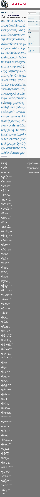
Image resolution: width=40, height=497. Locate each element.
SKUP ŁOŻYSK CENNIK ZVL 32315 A (6, 354)
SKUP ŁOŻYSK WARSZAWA (5, 452)
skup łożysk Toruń (15, 131)
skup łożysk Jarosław (5, 54)
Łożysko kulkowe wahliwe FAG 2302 (6, 250)
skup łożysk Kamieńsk (16, 56)
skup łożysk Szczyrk (3, 128)
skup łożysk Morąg (22, 83)
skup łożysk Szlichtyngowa (20, 128)
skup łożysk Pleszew (17, 98)
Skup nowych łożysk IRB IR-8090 (6, 463)
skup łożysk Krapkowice (15, 66)
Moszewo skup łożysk (5, 276)
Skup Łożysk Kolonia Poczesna (6, 371)
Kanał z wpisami (31, 49)
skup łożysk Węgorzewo (20, 137)
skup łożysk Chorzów (12, 35)
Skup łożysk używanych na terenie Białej (7, 409)
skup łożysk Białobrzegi (9, 24)
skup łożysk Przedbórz (6, 103)
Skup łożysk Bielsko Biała (5, 332)
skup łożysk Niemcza (3, 87)
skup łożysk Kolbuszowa (11, 62)
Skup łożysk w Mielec (4, 444)
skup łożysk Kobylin (19, 61)
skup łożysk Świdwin (5, 125)
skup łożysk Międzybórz (12, 79)
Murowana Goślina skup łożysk (6, 281)
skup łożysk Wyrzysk (14, 144)
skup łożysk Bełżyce (3, 24)
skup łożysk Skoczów (10, 116)
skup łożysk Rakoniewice (12, 108)
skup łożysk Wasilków (8, 137)
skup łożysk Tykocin (16, 134)
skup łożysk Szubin (13, 129)
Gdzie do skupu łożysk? (5, 215)
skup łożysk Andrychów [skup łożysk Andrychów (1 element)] (35, 163)
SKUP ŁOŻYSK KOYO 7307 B (5, 373)
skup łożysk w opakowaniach (5, 449)
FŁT (7, 20)
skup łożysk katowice (5, 58)
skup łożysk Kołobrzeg (9, 63)
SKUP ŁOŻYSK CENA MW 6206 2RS (6, 340)
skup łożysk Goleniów (20, 48)
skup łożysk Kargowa (9, 57)
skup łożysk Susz (3, 124)
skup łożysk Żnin (21, 151)
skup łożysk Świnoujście (20, 126)
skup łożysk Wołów (23, 142)
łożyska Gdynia (4, 243)
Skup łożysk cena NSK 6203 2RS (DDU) (7, 341)
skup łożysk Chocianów (9, 33)
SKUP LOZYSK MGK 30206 (5, 324)
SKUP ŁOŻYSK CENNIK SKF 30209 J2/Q (7, 348)
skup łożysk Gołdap (19, 49)
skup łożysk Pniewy (11, 99)
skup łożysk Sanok (13, 112)
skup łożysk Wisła (16, 140)
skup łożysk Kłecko (12, 60)
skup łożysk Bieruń (18, 25)
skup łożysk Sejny (6, 113)
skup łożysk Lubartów (19, 72)
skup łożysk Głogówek (17, 46)
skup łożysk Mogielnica (6, 83)
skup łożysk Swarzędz (13, 124)
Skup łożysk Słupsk (4, 402)
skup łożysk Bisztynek (22, 26)
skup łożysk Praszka (11, 101)
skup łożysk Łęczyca (7, 76)
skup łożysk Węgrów (8, 138)
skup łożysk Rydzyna (21, 110)
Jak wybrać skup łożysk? (5, 229)
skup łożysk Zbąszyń (19, 148)
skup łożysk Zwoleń (17, 152)
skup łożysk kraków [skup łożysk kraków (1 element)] (32, 168)
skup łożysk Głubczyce (4, 47)
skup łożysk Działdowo (22, 43)
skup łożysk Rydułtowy (16, 110)
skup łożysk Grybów (6, 51)
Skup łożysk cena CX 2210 (5, 335)
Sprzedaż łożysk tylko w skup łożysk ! (7, 469)
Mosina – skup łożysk (5, 275)
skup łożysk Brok (18, 29)
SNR (3, 21)
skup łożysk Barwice (12, 23)
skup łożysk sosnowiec (15, 119)
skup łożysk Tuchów (21, 132)
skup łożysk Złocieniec (14, 150)
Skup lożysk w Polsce (4, 329)
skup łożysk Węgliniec (14, 137)
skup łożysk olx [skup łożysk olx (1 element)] (35, 168)
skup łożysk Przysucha (12, 104)
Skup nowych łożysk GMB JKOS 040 (6, 462)
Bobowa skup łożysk (4, 170)
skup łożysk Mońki (17, 83)
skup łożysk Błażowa (15, 27)
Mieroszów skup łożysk (5, 264)
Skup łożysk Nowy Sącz (5, 385)
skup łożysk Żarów (10, 147)
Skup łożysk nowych (4, 386)
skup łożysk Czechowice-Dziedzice (5, 38)
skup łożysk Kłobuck (17, 60)
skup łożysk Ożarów (13, 94)
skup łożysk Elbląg (3, 45)
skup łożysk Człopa (8, 40)
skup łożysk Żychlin (22, 152)
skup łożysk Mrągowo (18, 84)
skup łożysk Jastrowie (21, 54)
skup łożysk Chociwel (15, 33)
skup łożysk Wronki (14, 143)
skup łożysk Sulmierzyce (7, 123)
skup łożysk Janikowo (19, 53)
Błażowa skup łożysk (4, 168)
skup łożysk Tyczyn (11, 134)
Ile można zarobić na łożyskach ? (6, 218)
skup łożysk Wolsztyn (6, 142)
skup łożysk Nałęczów (20, 86)
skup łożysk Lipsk (3, 72)
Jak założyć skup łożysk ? (5, 230)
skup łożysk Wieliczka (17, 139)
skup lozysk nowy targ (14, 21)
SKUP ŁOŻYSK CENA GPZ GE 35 (6, 339)
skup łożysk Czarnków (17, 37)
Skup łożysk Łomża (4, 380)
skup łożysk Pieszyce (11, 97)
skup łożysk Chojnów (18, 34)
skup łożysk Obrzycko (6, 89)
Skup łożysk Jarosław (4, 365)
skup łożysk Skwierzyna (21, 116)
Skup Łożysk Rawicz (4, 399)
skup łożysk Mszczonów (4, 85)
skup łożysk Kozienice (17, 65)
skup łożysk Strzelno (3, 122)
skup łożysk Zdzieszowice (12, 149)
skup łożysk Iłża (23, 52)
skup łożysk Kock (5, 62)
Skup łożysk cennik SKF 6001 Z (6, 349)
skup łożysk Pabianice (6, 95)
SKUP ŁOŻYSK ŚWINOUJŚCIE (5, 405)
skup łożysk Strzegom (17, 121)
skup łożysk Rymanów (7, 111)
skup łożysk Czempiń (18, 38)
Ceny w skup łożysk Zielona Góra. (6, 172)
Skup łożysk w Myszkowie (5, 447)
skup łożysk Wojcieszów (13, 141)
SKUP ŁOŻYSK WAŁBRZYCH (5, 451)
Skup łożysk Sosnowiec (5, 403)
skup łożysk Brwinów (3, 30)
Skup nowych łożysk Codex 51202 (6, 459)
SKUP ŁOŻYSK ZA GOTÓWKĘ (10, 15)
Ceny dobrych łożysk (4, 171)
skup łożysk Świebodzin (18, 125)
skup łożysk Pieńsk (6, 97)
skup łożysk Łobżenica (23, 76)
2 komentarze (9, 155)
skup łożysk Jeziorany (8, 55)
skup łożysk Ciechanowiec (13, 36)
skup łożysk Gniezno (3, 48)
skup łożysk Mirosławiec (10, 82)
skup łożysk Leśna (5, 70)
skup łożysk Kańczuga (22, 56)
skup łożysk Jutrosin (19, 55)
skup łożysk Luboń (14, 73)
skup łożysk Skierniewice (4, 116)
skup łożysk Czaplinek (6, 37)
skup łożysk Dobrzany (7, 42)
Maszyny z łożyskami (4, 256)
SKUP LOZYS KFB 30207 (5, 321)
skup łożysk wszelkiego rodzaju (8, 144)
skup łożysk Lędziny (8, 69)
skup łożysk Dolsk (12, 42)
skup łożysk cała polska (31, 41)
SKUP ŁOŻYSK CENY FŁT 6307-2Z (6, 355)
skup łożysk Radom (18, 106)
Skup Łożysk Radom (4, 398)
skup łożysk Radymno (6, 107)
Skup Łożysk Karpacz (4, 367)
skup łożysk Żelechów (18, 149)
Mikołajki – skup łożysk (5, 265)
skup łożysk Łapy (21, 74)
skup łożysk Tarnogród (7, 130)
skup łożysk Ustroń (17, 135)
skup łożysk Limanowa (13, 71)
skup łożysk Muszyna (10, 85)
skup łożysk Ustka (12, 135)
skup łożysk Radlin (13, 106)
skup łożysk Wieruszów (4, 140)
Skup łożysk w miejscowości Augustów (7, 442)
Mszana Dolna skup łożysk (5, 279)
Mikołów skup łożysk (4, 266)
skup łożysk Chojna (7, 34)
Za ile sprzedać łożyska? (5, 486)
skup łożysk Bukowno (8, 31)
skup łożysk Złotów (10, 151)
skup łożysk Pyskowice (6, 105)
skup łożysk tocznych (3, 131)
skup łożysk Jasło (11, 54)
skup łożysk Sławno (22, 117)
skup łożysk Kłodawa (23, 60)
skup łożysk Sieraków (5, 114)
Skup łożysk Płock (4, 395)
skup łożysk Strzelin (23, 121)
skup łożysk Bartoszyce (6, 23)
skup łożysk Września (19, 143)
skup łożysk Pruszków (17, 102)
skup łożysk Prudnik (6, 102)
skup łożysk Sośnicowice (9, 119)
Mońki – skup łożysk (4, 271)
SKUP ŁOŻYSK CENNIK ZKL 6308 (6, 353)
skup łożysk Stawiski (18, 120)
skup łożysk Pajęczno (17, 95)
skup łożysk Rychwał (10, 110)
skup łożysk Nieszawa (22, 87)
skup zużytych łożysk (14, 154)
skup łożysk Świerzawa (6, 126)
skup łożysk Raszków (18, 108)
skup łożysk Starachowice (7, 120)
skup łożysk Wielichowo (12, 139)
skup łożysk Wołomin (17, 142)
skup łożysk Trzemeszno (10, 132)
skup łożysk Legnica (20, 69)
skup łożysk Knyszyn (14, 61)
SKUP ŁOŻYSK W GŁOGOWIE (5, 427)
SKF (16, 20)
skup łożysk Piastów (12, 96)
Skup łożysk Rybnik (4, 400)
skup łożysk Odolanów (12, 89)
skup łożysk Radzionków (19, 107)
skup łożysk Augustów (21, 22)
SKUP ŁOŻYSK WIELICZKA (5, 453)
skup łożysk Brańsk (7, 29)
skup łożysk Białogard (15, 24)
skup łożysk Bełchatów (23, 23)
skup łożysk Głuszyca (15, 47)
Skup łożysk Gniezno (4, 363)
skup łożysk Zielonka (8, 150)
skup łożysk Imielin (3, 53)
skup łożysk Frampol (12, 45)
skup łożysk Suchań (14, 122)
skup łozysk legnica (4, 377)
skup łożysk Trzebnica (3, 132)
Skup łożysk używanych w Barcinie (6, 411)
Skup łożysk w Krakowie (5, 431)
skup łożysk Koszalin (6, 65)
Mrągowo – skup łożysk (5, 277)
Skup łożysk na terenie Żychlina (6, 382)
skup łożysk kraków (9, 66)
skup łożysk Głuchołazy (10, 47)
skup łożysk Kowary (11, 65)
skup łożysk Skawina (18, 115)
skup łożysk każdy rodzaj (12, 58)
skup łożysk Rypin (16, 111)
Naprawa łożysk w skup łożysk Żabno (7, 294)
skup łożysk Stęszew (6, 121)
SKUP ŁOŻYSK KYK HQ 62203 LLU (6, 376)
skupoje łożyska (20, 154)
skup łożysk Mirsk (15, 82)
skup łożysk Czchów (22, 37)
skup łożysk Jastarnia (15, 54)
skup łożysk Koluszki (3, 63)
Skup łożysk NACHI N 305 (5, 383)
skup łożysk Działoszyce (4, 44)
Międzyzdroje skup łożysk (5, 261)
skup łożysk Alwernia (3, 22)
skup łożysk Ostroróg (8, 93)
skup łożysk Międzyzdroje (14, 80)
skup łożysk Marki (13, 78)
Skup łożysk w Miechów (5, 436)
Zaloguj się (29, 48)
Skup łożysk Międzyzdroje (5, 381)
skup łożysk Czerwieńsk (12, 39)
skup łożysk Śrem (20, 119)
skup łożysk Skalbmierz (22, 114)
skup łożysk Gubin (21, 51)
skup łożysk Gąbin (23, 45)
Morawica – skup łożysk (5, 273)
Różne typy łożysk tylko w (5, 315)
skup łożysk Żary (15, 147)
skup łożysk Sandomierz (8, 112)
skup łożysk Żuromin (12, 152)
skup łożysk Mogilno (12, 83)
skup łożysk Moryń (7, 84)
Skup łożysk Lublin (4, 379)
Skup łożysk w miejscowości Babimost (7, 443)
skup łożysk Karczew (3, 57)
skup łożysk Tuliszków (7, 133)
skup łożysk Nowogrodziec (12, 88)
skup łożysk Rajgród (6, 108)
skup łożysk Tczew (18, 130)
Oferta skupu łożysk (4, 313)
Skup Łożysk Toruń (4, 407)
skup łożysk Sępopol (11, 113)
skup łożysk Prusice (11, 102)
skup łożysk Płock (22, 98)
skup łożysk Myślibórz (21, 85)
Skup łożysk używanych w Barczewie (6, 412)
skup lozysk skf (20, 21)
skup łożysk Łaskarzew (12, 75)
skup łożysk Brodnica (13, 29)
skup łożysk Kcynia (17, 58)
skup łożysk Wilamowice (10, 140)
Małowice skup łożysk (5, 254)
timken (9, 21)
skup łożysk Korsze (6, 64)
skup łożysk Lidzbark (7, 71)
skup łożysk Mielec (19, 80)
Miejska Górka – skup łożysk (5, 262)
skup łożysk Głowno (22, 46)
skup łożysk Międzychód (18, 79)
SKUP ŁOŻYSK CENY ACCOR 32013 (6, 356)
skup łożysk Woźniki (3, 143)
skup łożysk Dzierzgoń (16, 44)
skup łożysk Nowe (6, 88)
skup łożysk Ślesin (11, 117)
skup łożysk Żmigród (16, 151)
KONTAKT (3, 493)
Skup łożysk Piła (4, 393)
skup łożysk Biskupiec (17, 26)
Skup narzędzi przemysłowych (6, 458)
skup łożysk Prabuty (5, 101)
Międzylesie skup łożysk (5, 259)
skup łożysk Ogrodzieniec (18, 89)
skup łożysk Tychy (6, 134)
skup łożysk (18, 20)
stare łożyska (6, 21)
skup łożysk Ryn (12, 111)
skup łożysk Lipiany (18, 71)
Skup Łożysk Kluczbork (5, 370)
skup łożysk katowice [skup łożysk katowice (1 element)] (34, 167)
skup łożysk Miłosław (3, 82)
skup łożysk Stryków (11, 121)
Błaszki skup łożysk (4, 167)
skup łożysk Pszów (23, 104)
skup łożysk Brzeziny (20, 30)
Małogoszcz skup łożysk (5, 253)
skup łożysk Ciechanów (7, 36)
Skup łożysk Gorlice (4, 364)
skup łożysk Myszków (8, 86)
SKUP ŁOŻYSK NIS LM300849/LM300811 (7, 384)
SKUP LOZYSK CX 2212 (5, 322)
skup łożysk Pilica (16, 97)
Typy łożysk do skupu (5, 479)
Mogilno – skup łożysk (5, 270)
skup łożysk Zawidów (8, 148)
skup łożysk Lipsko (8, 72)
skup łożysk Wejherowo (14, 138)
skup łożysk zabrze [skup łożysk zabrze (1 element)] (31, 172)
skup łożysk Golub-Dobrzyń (8, 49)
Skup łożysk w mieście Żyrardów (6, 445)
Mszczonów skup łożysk (5, 280)
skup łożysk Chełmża (3, 33)
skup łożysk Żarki (5, 147)
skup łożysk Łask (6, 75)
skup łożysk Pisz (12, 98)
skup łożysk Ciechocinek (20, 36)
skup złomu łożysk (19, 153)
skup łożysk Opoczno (13, 91)
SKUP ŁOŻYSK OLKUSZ (5, 318)
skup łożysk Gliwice (6, 46)
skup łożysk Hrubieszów (9, 52)
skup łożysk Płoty (7, 99)
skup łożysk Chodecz (21, 33)
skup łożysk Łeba (21, 75)
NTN (15, 20)
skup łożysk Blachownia (4, 27)
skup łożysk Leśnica (10, 70)
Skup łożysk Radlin (4, 397)
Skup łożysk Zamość (4, 456)
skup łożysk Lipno (23, 71)
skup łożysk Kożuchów (23, 65)
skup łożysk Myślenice (16, 85)
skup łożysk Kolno (16, 62)
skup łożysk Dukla (11, 43)
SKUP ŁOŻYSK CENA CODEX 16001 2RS (7, 334)
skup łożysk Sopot (3, 119)
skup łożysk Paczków (12, 95)
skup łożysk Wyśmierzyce (20, 144)
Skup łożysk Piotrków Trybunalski (6, 394)
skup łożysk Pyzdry (11, 105)
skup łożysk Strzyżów (9, 122)
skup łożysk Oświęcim (20, 93)
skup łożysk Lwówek (5, 74)
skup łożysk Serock (16, 113)
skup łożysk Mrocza (23, 84)
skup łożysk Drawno (17, 42)
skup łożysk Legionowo (14, 69)
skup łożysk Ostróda (21, 92)
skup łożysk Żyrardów (3, 153)
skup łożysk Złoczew (20, 150)
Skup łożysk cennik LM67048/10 (6, 344)
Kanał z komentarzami (31, 50)
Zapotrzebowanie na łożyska (5, 490)
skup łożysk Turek (13, 133)
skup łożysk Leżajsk (20, 70)
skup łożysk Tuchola (15, 132)
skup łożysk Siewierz (16, 114)
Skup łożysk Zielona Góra (5, 457)
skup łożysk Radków (7, 106)
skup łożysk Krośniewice (20, 67)
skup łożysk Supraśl (18, 123)
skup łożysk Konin (20, 63)
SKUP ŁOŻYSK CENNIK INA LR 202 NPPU (7, 343)
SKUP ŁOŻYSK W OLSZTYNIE (5, 448)
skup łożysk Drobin (6, 43)
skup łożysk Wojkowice (19, 141)
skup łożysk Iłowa (19, 52)
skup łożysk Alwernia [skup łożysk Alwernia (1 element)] (30, 163)
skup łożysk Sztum (8, 129)
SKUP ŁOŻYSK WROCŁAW (5, 454)
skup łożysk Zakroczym (8, 146)
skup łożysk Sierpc (11, 114)
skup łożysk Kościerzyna (17, 64)
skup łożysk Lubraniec (19, 73)
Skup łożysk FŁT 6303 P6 (5, 361)
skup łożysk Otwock (8, 94)
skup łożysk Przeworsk (6, 104)
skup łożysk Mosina (12, 84)
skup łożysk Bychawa (13, 31)
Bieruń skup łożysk (4, 162)
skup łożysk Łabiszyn (11, 74)
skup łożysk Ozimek (19, 94)
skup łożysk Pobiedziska (18, 99)
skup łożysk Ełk (8, 45)
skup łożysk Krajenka (3, 66)
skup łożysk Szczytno (14, 128)
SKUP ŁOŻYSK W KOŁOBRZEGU (6, 429)
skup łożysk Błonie (20, 27)
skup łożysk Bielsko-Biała (13, 25)
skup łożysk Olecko (5, 90)
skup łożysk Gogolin (8, 48)
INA (8, 20)
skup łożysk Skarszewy (4, 115)
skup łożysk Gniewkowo (22, 47)
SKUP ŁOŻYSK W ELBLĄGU (5, 426)
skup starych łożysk (14, 153)
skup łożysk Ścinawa (19, 112)
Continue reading (4, 155)
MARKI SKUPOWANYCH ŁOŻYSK (6, 492)
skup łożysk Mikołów (19, 81)
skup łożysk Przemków (18, 103)
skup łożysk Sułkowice (13, 123)
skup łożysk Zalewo (14, 146)
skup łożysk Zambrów (20, 146)
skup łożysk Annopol (15, 22)
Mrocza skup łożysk (4, 278)
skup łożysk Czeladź (12, 38)
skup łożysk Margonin (8, 78)
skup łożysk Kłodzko (3, 61)
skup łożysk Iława (14, 52)
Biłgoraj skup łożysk (4, 164)
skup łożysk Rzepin (21, 111)
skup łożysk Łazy (17, 75)
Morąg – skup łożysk (4, 272)
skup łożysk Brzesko (9, 30)
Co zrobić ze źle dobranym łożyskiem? (7, 175)
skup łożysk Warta (3, 137)
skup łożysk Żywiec (9, 153)
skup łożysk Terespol (23, 130)
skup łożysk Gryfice (11, 51)
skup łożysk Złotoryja (5, 151)
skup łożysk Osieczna (16, 92)
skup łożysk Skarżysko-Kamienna (11, 115)
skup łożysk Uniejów (7, 135)
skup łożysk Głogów (11, 46)
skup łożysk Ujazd (22, 134)
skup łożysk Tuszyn (18, 133)
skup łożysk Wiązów (20, 138)
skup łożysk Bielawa (6, 25)
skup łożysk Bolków (20, 28)
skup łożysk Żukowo (6, 152)
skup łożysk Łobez (17, 76)
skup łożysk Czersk (6, 39)
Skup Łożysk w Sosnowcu (5, 450)
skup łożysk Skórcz (15, 116)
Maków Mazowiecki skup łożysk (6, 252)
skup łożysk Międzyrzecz (7, 80)
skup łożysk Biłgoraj (11, 26)
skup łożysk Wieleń (6, 139)
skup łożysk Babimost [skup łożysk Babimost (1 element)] (37, 164)
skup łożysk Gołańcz (14, 49)
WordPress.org (30, 51)
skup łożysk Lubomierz (9, 73)
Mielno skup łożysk (4, 263)
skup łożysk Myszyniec (14, 86)
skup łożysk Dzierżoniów (23, 44)
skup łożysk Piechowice (18, 96)
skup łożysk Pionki (7, 98)
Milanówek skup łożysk (5, 268)
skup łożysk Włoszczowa (7, 141)
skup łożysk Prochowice (17, 101)
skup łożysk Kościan (11, 64)
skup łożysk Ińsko (14, 53)
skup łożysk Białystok (21, 24)
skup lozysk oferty (4, 325)
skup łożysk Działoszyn (10, 44)
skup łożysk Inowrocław (9, 53)
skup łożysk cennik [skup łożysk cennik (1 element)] (35, 166)
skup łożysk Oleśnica (11, 90)
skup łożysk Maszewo (19, 78)
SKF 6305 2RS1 (4, 317)
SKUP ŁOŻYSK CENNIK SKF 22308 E (6, 347)
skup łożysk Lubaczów (13, 72)
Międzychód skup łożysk (5, 258)
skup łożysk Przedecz (12, 103)
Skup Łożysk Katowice (5, 368)
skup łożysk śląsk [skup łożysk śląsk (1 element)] (34, 173)
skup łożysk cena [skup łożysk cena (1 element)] (31, 166)
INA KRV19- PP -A (4, 222)
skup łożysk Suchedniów (20, 122)
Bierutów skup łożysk (5, 163)
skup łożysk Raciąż (21, 105)
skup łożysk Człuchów (14, 40)
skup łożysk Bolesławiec (15, 28)
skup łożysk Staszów (13, 120)
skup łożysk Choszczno (18, 35)
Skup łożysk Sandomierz (5, 401)
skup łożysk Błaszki (9, 27)
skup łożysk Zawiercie (14, 148)
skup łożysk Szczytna (8, 128)
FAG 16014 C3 (4, 214)
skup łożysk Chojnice (13, 34)
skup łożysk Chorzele (6, 35)
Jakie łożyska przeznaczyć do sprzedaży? (7, 231)
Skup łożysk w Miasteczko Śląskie (6, 433)
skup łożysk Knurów (8, 61)
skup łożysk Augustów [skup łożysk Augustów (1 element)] (32, 164)
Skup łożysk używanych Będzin (6, 408)
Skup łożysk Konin (4, 372)
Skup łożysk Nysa (4, 391)
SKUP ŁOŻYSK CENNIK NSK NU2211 (6, 346)
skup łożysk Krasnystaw (9, 67)
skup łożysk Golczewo (14, 48)
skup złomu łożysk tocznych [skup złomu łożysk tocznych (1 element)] (34, 162)
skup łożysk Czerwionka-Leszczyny (20, 39)
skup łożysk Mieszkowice (7, 81)
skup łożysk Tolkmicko (9, 131)
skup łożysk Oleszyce (21, 90)
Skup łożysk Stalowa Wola (5, 404)
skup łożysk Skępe (23, 115)
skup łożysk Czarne (11, 37)
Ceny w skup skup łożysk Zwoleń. (6, 173)
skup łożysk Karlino (14, 57)
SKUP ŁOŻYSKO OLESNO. (5, 320)
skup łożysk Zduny (6, 149)
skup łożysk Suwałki (7, 124)
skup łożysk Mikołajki (13, 81)
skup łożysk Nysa (18, 88)
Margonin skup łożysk (5, 255)
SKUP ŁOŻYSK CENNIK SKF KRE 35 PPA (7, 350)
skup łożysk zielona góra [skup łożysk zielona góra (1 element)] (35, 172)
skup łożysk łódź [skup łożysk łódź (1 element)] (31, 173)
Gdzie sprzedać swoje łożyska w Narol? (7, 216)
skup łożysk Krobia (14, 67)
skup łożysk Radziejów (12, 107)
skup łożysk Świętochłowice (12, 126)
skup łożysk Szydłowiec (19, 129)
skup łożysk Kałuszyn (10, 56)
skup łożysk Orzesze (5, 92)
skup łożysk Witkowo (21, 140)
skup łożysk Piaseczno (6, 96)
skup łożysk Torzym (20, 131)
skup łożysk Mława (20, 82)
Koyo (10, 20)
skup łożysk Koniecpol (15, 63)
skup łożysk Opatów (8, 91)
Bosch (4, 20)
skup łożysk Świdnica (19, 124)
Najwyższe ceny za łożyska (5, 293)
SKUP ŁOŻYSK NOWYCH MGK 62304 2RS (7, 388)
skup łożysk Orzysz (10, 92)
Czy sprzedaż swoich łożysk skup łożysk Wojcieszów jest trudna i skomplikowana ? (7, 184)
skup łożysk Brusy (23, 29)
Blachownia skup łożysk (5, 166)
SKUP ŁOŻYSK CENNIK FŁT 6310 (6, 342)
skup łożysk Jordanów (13, 55)
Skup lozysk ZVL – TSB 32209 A (6, 330)
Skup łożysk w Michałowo (5, 435)
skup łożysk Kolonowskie (22, 62)
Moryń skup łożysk (4, 274)
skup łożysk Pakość (23, 95)
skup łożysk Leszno (15, 70)
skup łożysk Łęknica (12, 76)
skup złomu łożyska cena (8, 154)
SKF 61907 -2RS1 (4, 316)
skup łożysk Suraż (23, 123)
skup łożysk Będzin (17, 23)
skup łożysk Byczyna (19, 31)
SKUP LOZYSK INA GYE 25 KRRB (6, 323)
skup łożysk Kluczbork (6, 60)
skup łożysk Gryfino (16, 51)
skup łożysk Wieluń (23, 139)
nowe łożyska (12, 20)
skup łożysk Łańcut (16, 74)
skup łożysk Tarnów (12, 130)
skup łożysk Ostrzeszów (14, 93)
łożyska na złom (4, 246)
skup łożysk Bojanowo (8, 28)
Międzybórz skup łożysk (5, 257)
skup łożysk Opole (19, 91)
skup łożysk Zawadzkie (20, 147)
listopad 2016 (30, 29)
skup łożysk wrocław (8, 143)
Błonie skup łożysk (4, 169)
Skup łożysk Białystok (5, 331)
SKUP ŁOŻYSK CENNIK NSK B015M (6, 345)
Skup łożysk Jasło (4, 366)
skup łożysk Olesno (16, 90)
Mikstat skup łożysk (4, 267)
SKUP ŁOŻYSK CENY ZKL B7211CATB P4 (7, 359)
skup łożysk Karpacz (19, 57)
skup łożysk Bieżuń (6, 26)
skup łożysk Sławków (16, 117)
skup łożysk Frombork (18, 45)
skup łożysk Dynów (16, 43)
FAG (5, 20)
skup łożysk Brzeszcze (15, 30)
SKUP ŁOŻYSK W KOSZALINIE (6, 430)
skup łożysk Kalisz (5, 56)
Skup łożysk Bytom (4, 333)
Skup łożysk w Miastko (5, 434)
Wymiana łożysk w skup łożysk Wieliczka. (7, 483)
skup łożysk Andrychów (9, 22)
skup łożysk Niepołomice (15, 87)
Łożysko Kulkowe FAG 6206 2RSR (6, 249)
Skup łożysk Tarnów (4, 406)
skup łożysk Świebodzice (12, 125)
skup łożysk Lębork (3, 69)
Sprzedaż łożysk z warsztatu (5, 470)
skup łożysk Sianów (21, 113)
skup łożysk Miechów (6, 79)
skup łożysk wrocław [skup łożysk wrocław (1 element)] (31, 171)
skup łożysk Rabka (16, 105)
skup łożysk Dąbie (19, 40)
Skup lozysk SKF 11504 (5, 326)
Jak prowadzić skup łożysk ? (5, 223)
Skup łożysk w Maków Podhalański (6, 432)
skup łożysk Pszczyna (18, 104)
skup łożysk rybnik (5, 110)
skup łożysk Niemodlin (9, 87)
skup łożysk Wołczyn (11, 142)
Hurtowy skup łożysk (4, 217)
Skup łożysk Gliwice (4, 362)
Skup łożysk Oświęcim (5, 392)
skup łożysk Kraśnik (20, 66)
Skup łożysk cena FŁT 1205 (5, 338)
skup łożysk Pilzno (21, 97)
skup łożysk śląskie (6, 117)
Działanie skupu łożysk (5, 213)
